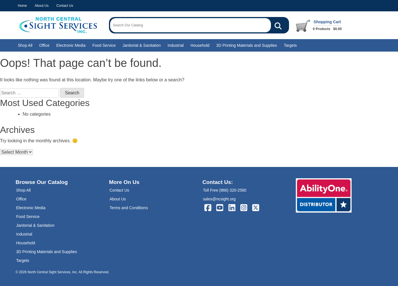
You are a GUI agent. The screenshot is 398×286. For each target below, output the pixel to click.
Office (44, 45)
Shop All (25, 45)
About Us (41, 6)
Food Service (103, 45)
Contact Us (64, 6)
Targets (290, 45)
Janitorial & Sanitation (142, 45)
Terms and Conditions (129, 208)
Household (200, 45)
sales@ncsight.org (219, 199)
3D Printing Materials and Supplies (246, 45)
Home (22, 6)
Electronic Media (71, 45)
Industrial (176, 45)
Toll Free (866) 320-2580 (224, 190)
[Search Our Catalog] (278, 25)
